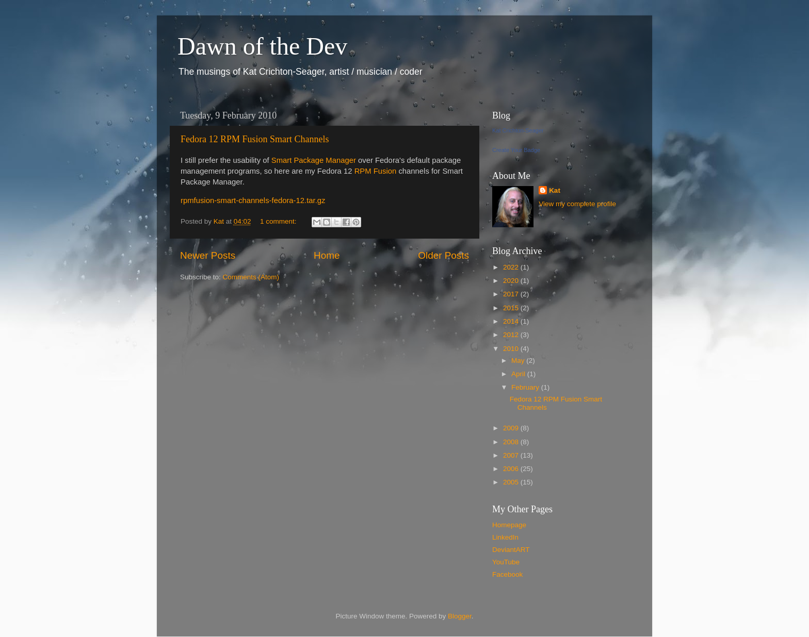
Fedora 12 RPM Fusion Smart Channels (255, 139)
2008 (512, 442)
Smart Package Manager (313, 160)
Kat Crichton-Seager (518, 130)
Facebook (507, 574)
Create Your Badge (516, 150)
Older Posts (443, 255)
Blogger (460, 616)
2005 (512, 482)
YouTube (506, 562)
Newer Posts (207, 255)
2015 (512, 308)
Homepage (509, 525)
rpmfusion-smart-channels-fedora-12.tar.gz (253, 200)
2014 (512, 321)
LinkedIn (505, 537)
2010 (512, 349)
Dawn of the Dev (262, 46)
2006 (512, 469)
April (519, 374)
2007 (512, 455)
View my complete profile (577, 204)
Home (326, 255)
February (526, 387)
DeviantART (511, 550)
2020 (512, 280)
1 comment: (279, 221)
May (518, 360)
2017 (512, 294)
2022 (512, 267)
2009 (512, 428)
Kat (554, 190)
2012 (512, 335)
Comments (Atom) (251, 277)
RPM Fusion (375, 171)
